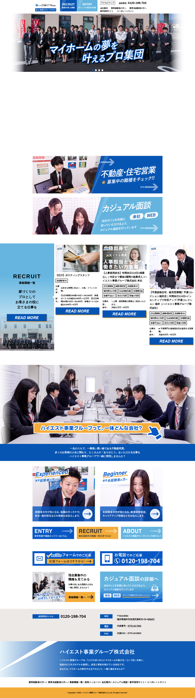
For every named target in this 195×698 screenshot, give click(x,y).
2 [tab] (95, 70)
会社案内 (104, 8)
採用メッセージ (92, 682)
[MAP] (151, 619)
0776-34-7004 (134, 626)
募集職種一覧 (76, 682)
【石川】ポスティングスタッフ (73, 275)
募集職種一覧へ (77, 597)
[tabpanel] (97, 43)
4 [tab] (102, 70)
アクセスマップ (107, 3)
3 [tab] (99, 70)
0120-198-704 (137, 3)
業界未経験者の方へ (138, 8)
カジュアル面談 (120, 682)
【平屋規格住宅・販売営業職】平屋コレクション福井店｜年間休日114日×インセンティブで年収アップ (171, 300)
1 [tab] (92, 70)
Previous (52, 297)
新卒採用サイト (106, 11)
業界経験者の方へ (118, 8)
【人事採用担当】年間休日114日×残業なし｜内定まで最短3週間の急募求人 (125, 276)
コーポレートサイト (125, 11)
